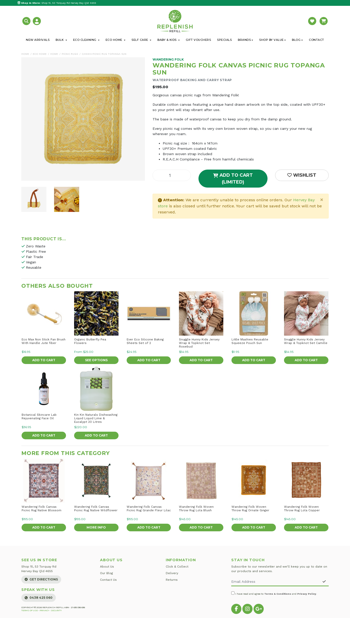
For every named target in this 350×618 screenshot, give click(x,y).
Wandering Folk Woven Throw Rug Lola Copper (302, 508)
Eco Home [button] (114, 40)
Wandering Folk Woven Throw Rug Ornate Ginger (250, 508)
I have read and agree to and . (274, 593)
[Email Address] (275, 581)
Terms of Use (29, 610)
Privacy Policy (306, 593)
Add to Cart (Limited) (233, 178)
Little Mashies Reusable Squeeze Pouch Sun (249, 341)
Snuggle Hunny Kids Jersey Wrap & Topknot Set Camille (305, 341)
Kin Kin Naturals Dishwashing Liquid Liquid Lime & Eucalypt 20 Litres (96, 418)
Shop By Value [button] (271, 40)
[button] (27, 20)
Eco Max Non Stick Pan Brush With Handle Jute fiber (43, 341)
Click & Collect (177, 566)
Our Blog (106, 573)
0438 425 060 (39, 597)
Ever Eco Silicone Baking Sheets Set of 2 (145, 341)
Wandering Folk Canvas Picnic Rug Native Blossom (41, 508)
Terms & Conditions (277, 593)
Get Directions (41, 579)
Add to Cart (43, 360)
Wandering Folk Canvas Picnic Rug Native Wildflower (96, 508)
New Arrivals (37, 40)
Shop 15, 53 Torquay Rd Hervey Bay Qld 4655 (57, 3)
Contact (316, 40)
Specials (224, 40)
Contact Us (108, 579)
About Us (107, 566)
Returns (172, 579)
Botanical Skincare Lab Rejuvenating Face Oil (39, 416)
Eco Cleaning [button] (85, 40)
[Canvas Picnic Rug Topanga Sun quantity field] (172, 175)
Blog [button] (296, 40)
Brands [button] (244, 40)
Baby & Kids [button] (167, 40)
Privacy (44, 610)
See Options (96, 360)
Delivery (172, 573)
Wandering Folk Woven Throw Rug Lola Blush (196, 508)
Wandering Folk (168, 59)
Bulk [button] (60, 40)
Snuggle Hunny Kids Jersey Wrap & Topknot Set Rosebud (199, 343)
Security (56, 610)
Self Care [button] (140, 40)
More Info (96, 527)
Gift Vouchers (198, 40)
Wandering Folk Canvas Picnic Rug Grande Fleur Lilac (149, 508)
